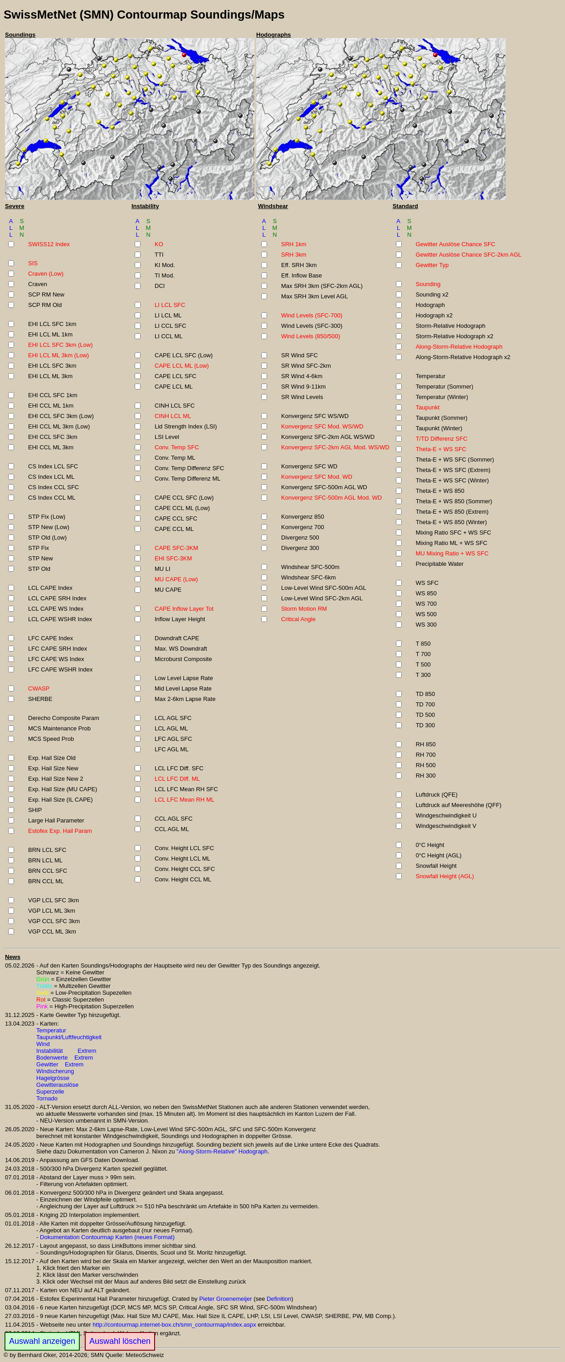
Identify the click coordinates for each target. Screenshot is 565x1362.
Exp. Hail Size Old (52, 757)
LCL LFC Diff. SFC (179, 768)
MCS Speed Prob (51, 738)
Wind (43, 1044)
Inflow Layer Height (180, 619)
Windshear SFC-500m (310, 567)
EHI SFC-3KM (173, 558)
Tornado (47, 1098)
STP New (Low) (48, 527)
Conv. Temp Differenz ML (187, 478)
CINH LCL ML (173, 416)
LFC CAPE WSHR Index (60, 669)
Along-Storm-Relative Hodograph (459, 346)
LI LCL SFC (170, 305)
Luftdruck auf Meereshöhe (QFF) (459, 805)
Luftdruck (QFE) (437, 794)
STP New (40, 558)
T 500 (423, 664)
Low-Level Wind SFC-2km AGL (322, 598)
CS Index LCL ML (51, 476)
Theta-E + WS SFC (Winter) (452, 480)
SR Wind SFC (299, 355)
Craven (37, 284)
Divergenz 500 (300, 537)
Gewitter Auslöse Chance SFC (456, 244)
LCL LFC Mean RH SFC (186, 789)
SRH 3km (294, 254)
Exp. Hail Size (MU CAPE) (62, 789)
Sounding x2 (432, 294)
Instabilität (49, 1050)
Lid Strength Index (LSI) (186, 426)
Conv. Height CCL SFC (185, 869)
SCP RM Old (45, 305)
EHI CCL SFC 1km (53, 395)
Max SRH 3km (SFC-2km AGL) (322, 285)
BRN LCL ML (45, 860)
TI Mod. (165, 275)
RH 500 (426, 765)
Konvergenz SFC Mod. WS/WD (322, 426)
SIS (33, 263)
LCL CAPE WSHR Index (60, 619)
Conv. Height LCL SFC (184, 848)
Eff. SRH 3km (299, 265)
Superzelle (50, 1091)
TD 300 (425, 725)
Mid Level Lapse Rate (183, 688)
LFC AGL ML (172, 749)
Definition (279, 1298)
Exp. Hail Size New (53, 768)
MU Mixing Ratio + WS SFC (452, 553)
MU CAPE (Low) (176, 579)
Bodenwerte (52, 1057)
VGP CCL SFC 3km (54, 921)
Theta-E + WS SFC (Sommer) (455, 459)
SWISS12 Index (49, 244)
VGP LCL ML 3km (51, 910)
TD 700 (425, 704)
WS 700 (426, 603)
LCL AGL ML (171, 728)
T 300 (423, 674)
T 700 (423, 654)
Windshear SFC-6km (308, 577)
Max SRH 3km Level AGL (314, 296)
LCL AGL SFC (173, 718)
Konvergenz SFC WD (309, 466)
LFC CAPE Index (50, 638)
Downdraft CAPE (177, 638)
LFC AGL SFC (173, 738)
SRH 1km (294, 244)
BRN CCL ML (45, 881)
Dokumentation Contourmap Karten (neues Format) (107, 1237)
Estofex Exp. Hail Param (60, 830)
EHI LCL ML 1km (50, 334)
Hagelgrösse (52, 1078)
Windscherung (55, 1071)
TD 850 (425, 694)
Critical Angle (298, 619)
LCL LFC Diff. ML (177, 778)
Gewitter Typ (432, 265)
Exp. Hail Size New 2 (55, 778)
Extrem (87, 1050)
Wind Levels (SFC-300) (311, 325)
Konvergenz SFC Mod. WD (316, 476)
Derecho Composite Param (63, 718)
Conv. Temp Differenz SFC (189, 468)
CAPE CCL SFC (176, 518)
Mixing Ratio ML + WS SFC (451, 543)
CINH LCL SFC (175, 405)
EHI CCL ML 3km (50, 447)
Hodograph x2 (434, 315)
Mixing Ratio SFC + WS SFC (454, 532)
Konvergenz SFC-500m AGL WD (324, 487)
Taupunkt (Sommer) (442, 417)
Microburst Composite (183, 659)
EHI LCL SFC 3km (52, 365)
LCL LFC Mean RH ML (184, 799)
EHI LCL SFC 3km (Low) (60, 344)
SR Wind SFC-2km (306, 365)
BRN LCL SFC (47, 849)
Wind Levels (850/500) (310, 336)
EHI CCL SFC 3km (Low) (61, 416)
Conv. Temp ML (175, 457)
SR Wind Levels (302, 397)
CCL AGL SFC (174, 818)
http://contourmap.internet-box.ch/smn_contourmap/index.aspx (174, 1324)
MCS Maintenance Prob (59, 728)
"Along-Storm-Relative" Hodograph (222, 1151)
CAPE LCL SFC (175, 376)
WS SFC (427, 582)
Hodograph (430, 305)
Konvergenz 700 (302, 527)
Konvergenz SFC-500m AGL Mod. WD (331, 497)
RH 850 (426, 744)
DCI (160, 285)
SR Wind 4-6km (301, 376)
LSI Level (167, 436)
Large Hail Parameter (56, 820)
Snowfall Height (436, 865)
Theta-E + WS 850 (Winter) (451, 522)
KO (159, 244)
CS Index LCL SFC (53, 466)
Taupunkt (428, 407)
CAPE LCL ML (174, 386)
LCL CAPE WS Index (55, 608)
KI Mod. (165, 265)
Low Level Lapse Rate (184, 678)
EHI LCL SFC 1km (52, 324)
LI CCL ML (169, 336)
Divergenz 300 (300, 548)
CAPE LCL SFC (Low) (184, 355)
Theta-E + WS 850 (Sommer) (454, 501)
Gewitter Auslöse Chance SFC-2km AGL (468, 254)
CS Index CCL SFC (53, 487)
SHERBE (40, 699)
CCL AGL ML (172, 829)
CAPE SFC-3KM (176, 548)
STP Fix (38, 548)
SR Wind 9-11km (303, 386)
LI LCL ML (168, 315)
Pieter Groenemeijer (225, 1298)
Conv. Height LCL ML (182, 858)
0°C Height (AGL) (439, 855)
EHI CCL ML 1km (50, 405)
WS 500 (426, 614)
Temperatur (431, 376)
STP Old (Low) (47, 537)
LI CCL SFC (170, 325)
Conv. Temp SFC (177, 447)
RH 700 (426, 754)
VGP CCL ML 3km (52, 931)
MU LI (162, 568)
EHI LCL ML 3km (50, 376)
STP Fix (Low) (46, 516)
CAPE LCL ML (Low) (182, 365)
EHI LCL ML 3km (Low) (58, 355)
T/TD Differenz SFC (442, 438)
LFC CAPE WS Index (56, 659)
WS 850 (426, 593)
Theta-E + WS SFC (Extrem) (453, 470)
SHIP (35, 810)
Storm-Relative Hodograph (451, 325)
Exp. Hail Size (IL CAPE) (60, 799)
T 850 (423, 643)
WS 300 (426, 624)
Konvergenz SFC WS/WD (315, 416)
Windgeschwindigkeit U (446, 815)
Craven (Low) (45, 273)
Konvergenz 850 (302, 516)
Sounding (428, 284)
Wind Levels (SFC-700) (311, 315)
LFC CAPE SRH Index (57, 648)
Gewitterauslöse (57, 1084)
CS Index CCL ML (51, 497)
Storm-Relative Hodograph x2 (454, 336)
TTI (159, 254)
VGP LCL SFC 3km (53, 900)
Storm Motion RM (304, 608)
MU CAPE (168, 589)
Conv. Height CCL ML (183, 879)
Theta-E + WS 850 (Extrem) (452, 511)
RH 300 (426, 775)
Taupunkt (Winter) (439, 428)
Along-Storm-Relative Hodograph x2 (463, 357)
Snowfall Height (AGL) (445, 876)
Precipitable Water (440, 563)
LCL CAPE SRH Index (57, 598)
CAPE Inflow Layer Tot (184, 608)
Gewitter (47, 1064)
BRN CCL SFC (47, 870)
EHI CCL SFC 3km (53, 436)
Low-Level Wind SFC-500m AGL (323, 587)
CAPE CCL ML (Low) (182, 508)
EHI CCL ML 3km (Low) (59, 426)
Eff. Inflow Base (301, 275)
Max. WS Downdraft (181, 648)
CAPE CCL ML (174, 528)
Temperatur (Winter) (442, 397)
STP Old (39, 568)
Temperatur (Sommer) (444, 386)
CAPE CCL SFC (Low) (184, 497)
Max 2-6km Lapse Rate (185, 699)
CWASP (38, 688)
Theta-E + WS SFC (441, 449)
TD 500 (425, 714)
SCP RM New (46, 294)
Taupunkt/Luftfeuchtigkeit (69, 1037)
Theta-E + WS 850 (440, 490)
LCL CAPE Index (50, 587)
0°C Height (430, 845)
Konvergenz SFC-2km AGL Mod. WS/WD (335, 447)
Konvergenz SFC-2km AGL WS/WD (328, 436)
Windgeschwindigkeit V (446, 825)
